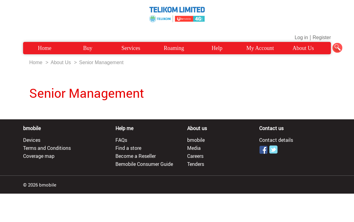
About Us (303, 48)
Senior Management (101, 62)
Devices (31, 140)
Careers (195, 156)
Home (44, 48)
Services (131, 48)
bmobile (196, 140)
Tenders (195, 164)
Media (194, 148)
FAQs (121, 140)
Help (217, 48)
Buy (87, 48)
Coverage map (38, 156)
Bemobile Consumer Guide (144, 164)
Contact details (276, 140)
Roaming (174, 48)
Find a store (128, 148)
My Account (260, 48)
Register (321, 37)
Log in (301, 37)
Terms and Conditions (47, 148)
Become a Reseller (135, 156)
